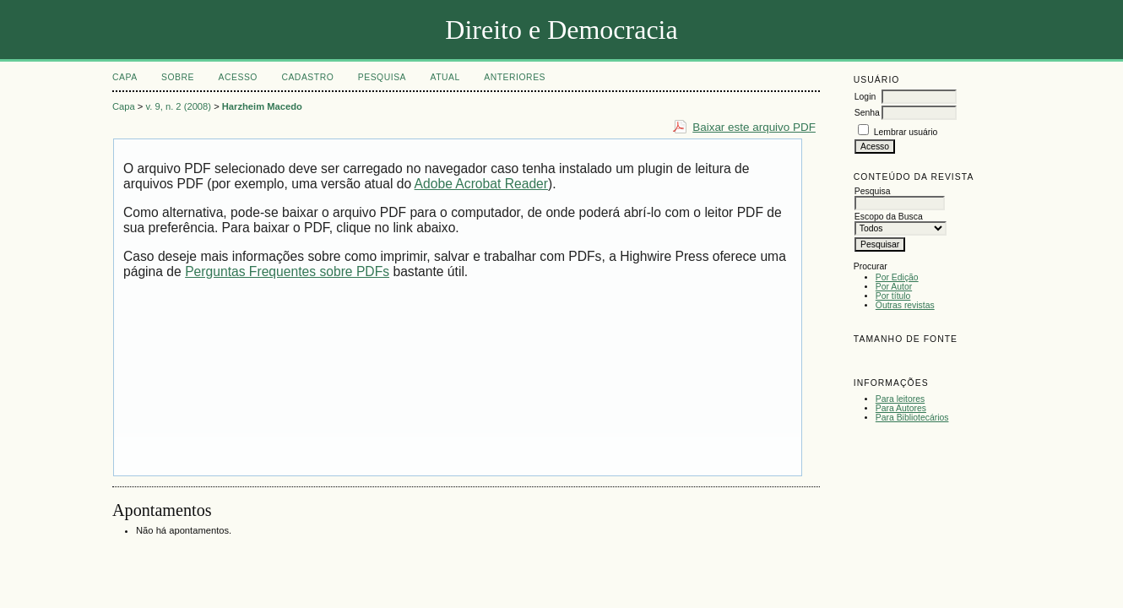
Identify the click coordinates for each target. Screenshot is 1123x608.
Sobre (177, 77)
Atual (445, 77)
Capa (125, 77)
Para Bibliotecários (912, 417)
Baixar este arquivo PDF (754, 127)
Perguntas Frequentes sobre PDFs (287, 271)
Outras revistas (905, 305)
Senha (867, 112)
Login (865, 96)
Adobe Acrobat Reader (481, 183)
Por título (893, 296)
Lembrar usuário (906, 132)
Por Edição (897, 277)
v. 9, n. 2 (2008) (179, 106)
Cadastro (307, 77)
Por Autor (894, 286)
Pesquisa (382, 77)
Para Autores (901, 408)
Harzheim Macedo (262, 106)
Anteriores (514, 77)
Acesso (238, 77)
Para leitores (900, 399)
